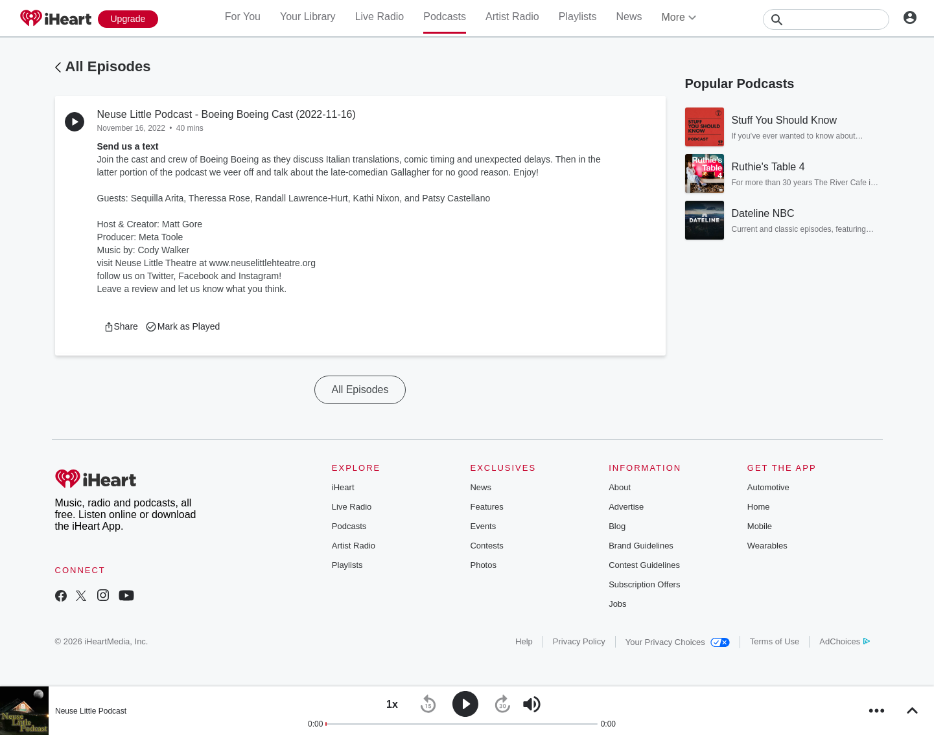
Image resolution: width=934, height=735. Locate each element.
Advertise (626, 507)
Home (758, 507)
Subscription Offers (644, 584)
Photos (483, 565)
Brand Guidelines (641, 545)
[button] (121, 326)
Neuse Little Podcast (90, 711)
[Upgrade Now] (128, 19)
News (629, 16)
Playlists (578, 16)
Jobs (617, 604)
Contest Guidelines (644, 565)
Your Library (308, 16)
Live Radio (379, 16)
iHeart (343, 487)
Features (486, 507)
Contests (486, 545)
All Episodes (108, 66)
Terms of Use (775, 641)
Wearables (767, 545)
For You (243, 16)
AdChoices (844, 641)
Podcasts (444, 16)
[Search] (826, 19)
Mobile (759, 526)
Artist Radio (512, 16)
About (620, 487)
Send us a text (128, 146)
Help (524, 641)
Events (483, 526)
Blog (617, 526)
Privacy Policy (579, 641)
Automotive (768, 487)
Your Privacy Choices (677, 642)
